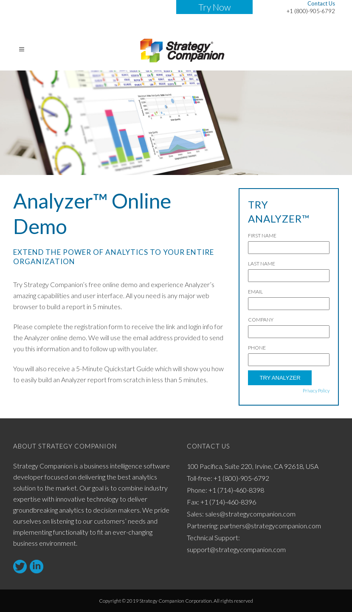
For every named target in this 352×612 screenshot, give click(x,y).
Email (255, 291)
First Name (262, 235)
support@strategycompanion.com (236, 549)
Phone (257, 347)
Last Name (261, 263)
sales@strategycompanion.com (250, 514)
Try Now (214, 7)
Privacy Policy (316, 390)
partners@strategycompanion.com (270, 526)
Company (260, 319)
